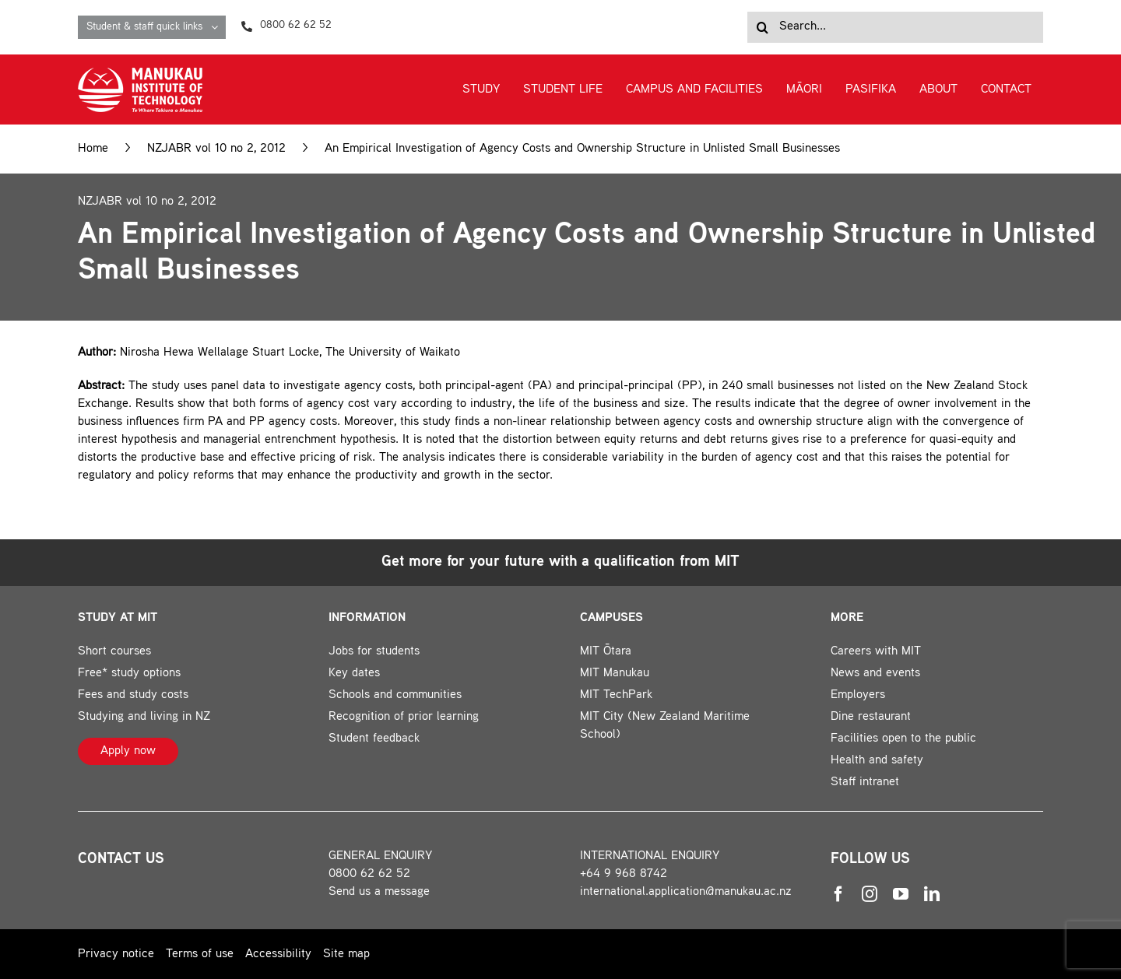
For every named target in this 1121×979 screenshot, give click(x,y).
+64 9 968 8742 (623, 874)
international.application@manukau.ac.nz (686, 892)
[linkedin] (932, 894)
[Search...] (895, 27)
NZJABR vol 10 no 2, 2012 (216, 149)
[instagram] (869, 894)
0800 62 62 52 (369, 874)
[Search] (762, 27)
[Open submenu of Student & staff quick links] (218, 27)
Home (93, 149)
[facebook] (838, 894)
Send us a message (379, 892)
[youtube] (900, 894)
